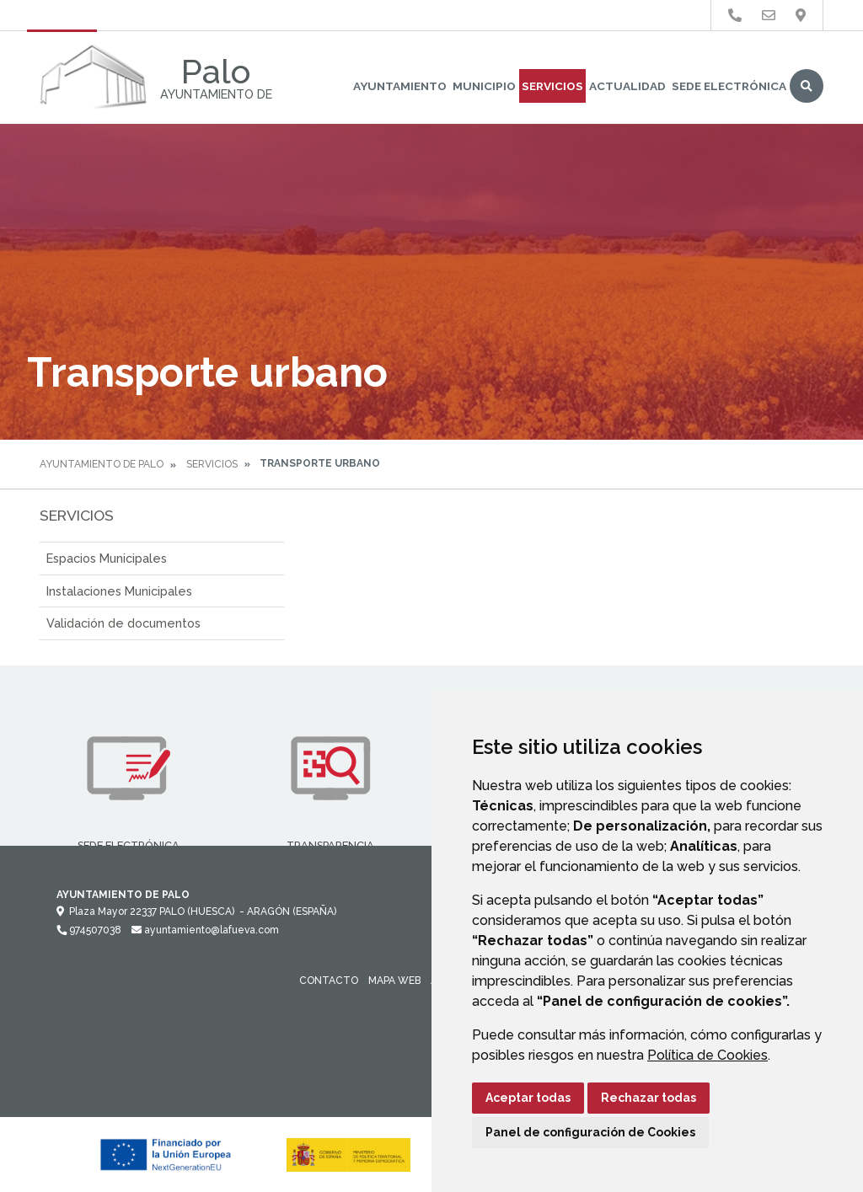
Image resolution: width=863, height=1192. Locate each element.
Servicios (552, 86)
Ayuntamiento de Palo (101, 464)
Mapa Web (394, 980)
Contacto (328, 980)
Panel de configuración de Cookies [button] (590, 1132)
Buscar (806, 86)
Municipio (484, 86)
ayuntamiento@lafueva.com (205, 930)
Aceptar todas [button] (528, 1097)
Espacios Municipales (106, 558)
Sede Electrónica (729, 86)
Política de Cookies (707, 1055)
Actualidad (627, 86)
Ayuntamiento (400, 86)
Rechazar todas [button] (648, 1097)
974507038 (88, 930)
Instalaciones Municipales (119, 591)
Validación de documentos (123, 623)
